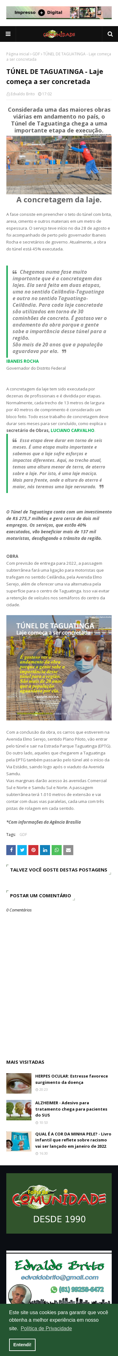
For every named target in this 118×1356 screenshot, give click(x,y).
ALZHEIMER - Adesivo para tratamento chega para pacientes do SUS (71, 1109)
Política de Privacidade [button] (46, 1328)
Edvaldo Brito (23, 94)
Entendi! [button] (22, 1344)
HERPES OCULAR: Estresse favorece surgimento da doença (71, 1079)
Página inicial (17, 54)
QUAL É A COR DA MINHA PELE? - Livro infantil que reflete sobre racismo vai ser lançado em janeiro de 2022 (73, 1140)
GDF (36, 54)
